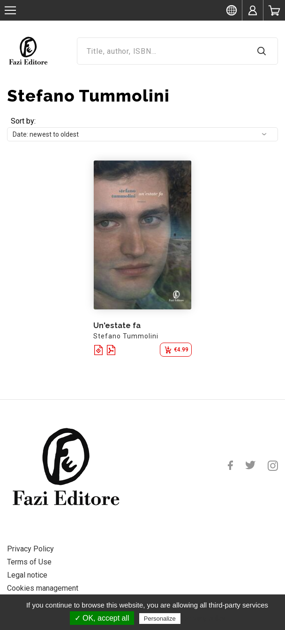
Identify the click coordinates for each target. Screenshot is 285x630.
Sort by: (23, 121)
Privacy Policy (30, 548)
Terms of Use (29, 561)
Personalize (160, 618)
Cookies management (42, 588)
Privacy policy (205, 618)
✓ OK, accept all (102, 618)
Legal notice (27, 575)
